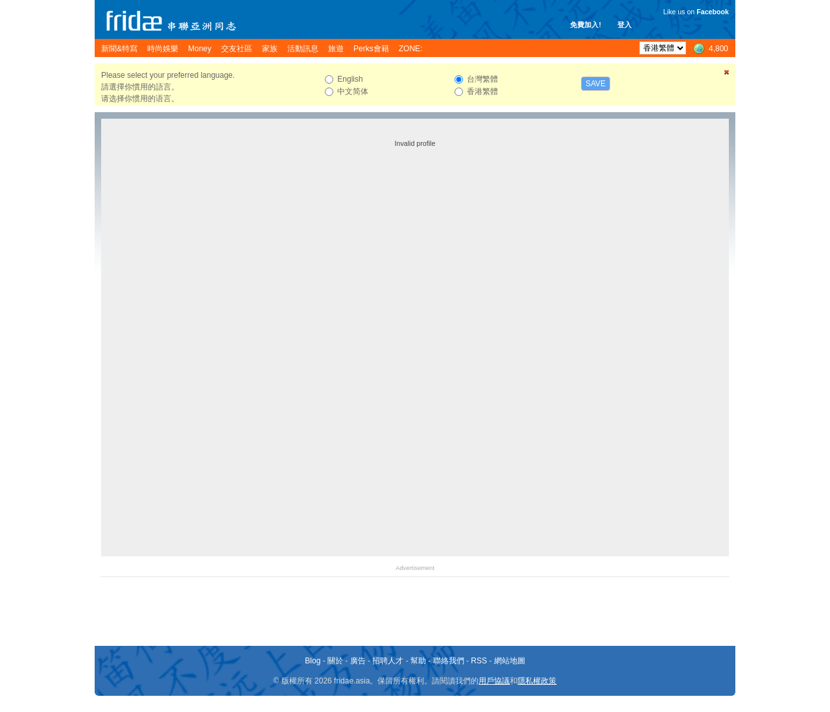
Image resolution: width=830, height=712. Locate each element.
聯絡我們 (448, 660)
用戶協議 (494, 680)
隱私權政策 (536, 680)
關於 (335, 660)
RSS (479, 660)
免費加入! (585, 25)
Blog (312, 660)
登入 (624, 25)
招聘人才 (387, 660)
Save (596, 83)
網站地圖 (509, 660)
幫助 (418, 660)
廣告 (358, 660)
